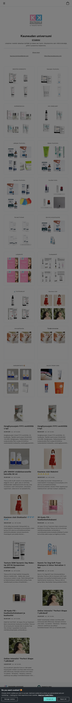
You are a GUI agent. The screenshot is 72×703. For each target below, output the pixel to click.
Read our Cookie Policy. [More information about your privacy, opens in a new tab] (45, 695)
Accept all (49, 699)
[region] (36, 695)
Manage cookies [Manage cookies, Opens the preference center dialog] (9, 699)
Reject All (63, 699)
